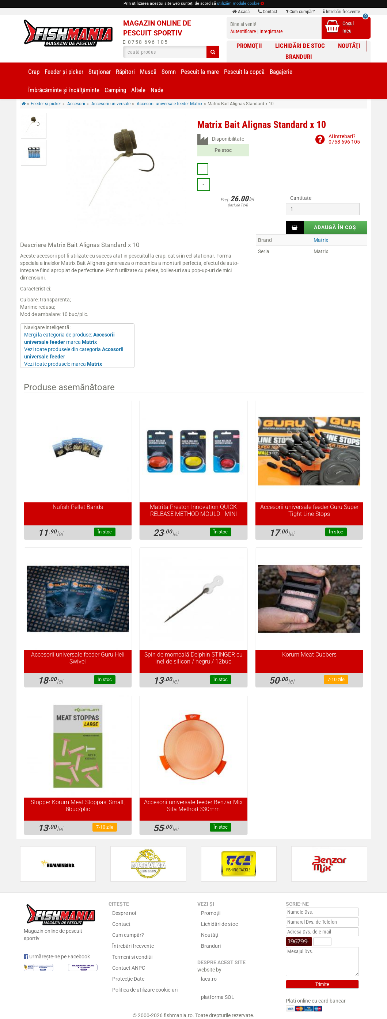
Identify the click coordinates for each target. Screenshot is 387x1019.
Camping (115, 90)
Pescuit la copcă (244, 71)
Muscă (148, 71)
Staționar (99, 71)
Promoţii (249, 45)
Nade (157, 90)
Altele (138, 90)
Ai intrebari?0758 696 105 (344, 139)
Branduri (298, 56)
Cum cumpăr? (300, 11)
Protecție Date (128, 979)
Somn (169, 71)
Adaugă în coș (335, 227)
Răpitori (125, 71)
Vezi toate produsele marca (63, 364)
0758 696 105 (145, 42)
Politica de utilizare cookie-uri (145, 990)
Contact (267, 11)
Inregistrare (271, 31)
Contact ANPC (128, 968)
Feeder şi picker (64, 71)
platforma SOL (217, 997)
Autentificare (243, 31)
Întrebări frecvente (341, 11)
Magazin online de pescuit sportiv (61, 921)
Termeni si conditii (132, 957)
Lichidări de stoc (300, 45)
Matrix (321, 240)
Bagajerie (281, 71)
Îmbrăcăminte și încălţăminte (63, 90)
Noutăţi (349, 45)
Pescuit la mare (200, 71)
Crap (33, 71)
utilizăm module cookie (238, 3)
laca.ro (209, 979)
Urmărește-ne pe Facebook (57, 956)
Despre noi (124, 913)
